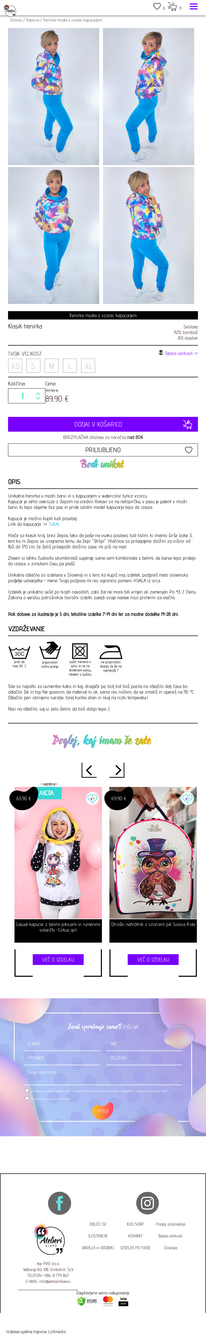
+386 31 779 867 (56, 1275)
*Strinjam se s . (50, 1099)
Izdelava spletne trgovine (26, 1331)
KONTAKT (135, 1235)
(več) (165, 1091)
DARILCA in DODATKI (98, 1247)
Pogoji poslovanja (170, 1224)
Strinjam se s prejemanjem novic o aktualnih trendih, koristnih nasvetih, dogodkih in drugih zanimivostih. (99, 1091)
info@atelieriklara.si (55, 1281)
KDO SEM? (135, 1224)
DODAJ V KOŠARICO (102, 424)
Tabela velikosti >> (178, 353)
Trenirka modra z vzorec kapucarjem (72, 20)
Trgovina (32, 20)
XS (15, 366)
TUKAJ (54, 524)
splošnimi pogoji (59, 1099)
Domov (16, 20)
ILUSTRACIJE (98, 1235)
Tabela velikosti (170, 1235)
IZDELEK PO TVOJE (135, 1247)
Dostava (170, 1247)
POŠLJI (102, 1111)
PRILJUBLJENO (103, 450)
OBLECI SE (98, 1224)
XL (88, 366)
